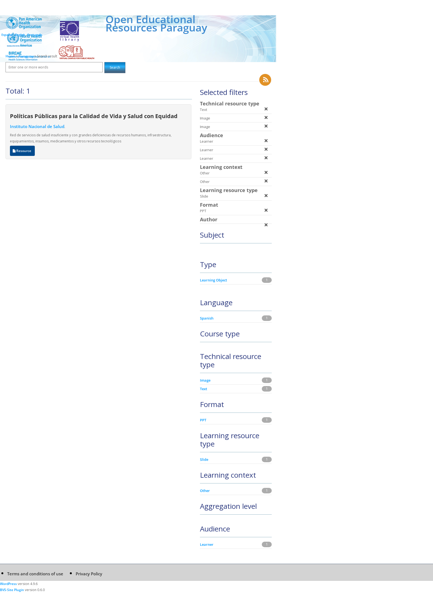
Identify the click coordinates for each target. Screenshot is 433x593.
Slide (204, 459)
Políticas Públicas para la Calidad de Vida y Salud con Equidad (94, 116)
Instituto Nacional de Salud (37, 126)
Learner (206, 544)
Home (10, 56)
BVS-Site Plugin (12, 589)
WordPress (8, 583)
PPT (203, 420)
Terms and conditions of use (35, 573)
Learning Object (213, 280)
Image (205, 380)
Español (7, 35)
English (20, 35)
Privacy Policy (89, 573)
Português (34, 35)
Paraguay (26, 56)
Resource (22, 150)
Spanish (206, 318)
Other (205, 490)
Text (203, 388)
